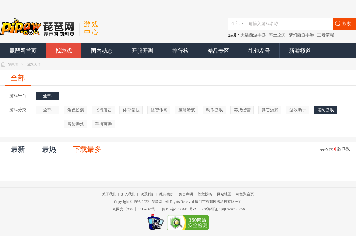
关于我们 (109, 194)
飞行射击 (103, 110)
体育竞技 (131, 110)
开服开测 (142, 51)
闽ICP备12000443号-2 (179, 209)
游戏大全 (34, 64)
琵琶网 (13, 64)
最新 (18, 149)
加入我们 (128, 194)
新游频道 (300, 51)
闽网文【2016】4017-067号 (134, 209)
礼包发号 (259, 51)
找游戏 (64, 51)
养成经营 (242, 110)
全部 (18, 78)
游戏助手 (297, 110)
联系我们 (147, 194)
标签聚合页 (245, 194)
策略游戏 (186, 110)
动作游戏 (214, 110)
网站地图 (224, 194)
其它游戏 (270, 110)
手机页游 (103, 124)
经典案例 (166, 194)
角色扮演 (75, 110)
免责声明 (186, 194)
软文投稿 (205, 194)
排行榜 (180, 51)
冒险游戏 (75, 124)
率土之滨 (277, 35)
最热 (49, 149)
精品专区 (218, 51)
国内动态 (102, 51)
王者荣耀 (325, 35)
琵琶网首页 (23, 51)
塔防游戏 (325, 110)
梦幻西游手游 (301, 35)
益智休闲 (159, 110)
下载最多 (87, 149)
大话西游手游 (253, 35)
